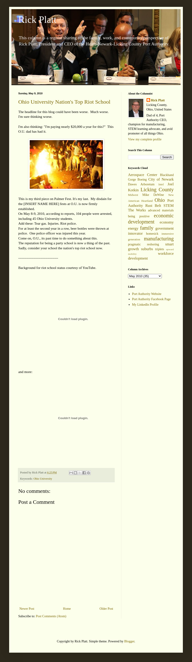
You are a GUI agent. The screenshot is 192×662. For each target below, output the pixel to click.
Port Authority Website (147, 294)
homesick (152, 233)
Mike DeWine (153, 195)
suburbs (147, 249)
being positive (138, 216)
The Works (137, 210)
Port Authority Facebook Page (151, 299)
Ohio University (42, 478)
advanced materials (161, 210)
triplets (159, 249)
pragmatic (134, 244)
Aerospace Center (142, 175)
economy (167, 222)
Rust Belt (153, 205)
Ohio (160, 200)
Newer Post (26, 608)
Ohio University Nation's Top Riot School (64, 102)
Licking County (157, 189)
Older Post (106, 608)
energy (133, 228)
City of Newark (161, 179)
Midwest (133, 195)
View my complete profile (145, 139)
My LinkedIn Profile (145, 304)
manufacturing (159, 239)
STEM (168, 205)
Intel (161, 184)
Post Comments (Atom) (51, 616)
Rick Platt (37, 19)
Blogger (129, 641)
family (146, 228)
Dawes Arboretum (141, 184)
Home (67, 608)
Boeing (142, 179)
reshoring (153, 244)
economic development (151, 219)
